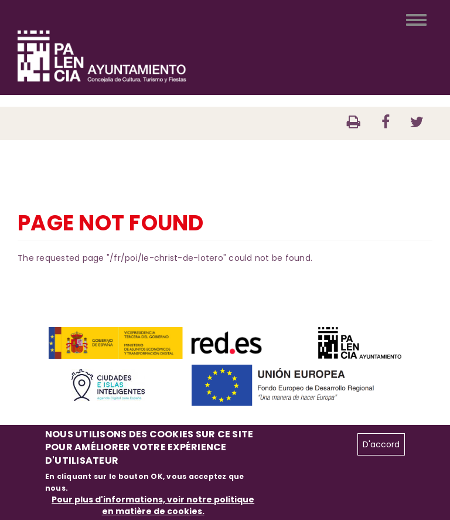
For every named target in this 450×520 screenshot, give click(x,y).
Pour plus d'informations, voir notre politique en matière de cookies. (153, 505)
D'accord (381, 444)
